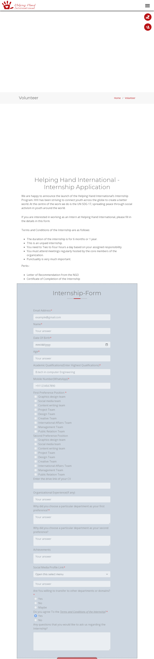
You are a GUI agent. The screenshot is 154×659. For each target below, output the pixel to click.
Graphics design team (51, 404)
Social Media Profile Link (49, 575)
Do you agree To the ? (70, 619)
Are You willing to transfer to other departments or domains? (71, 600)
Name (37, 332)
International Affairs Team (55, 430)
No (40, 611)
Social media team (49, 408)
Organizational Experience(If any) (54, 500)
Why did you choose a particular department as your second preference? (70, 537)
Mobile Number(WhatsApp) (51, 386)
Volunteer (130, 98)
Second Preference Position (50, 443)
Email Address (42, 318)
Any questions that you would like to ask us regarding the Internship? (69, 634)
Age (36, 359)
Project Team (46, 417)
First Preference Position (50, 400)
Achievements (42, 557)
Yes (40, 606)
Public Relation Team (51, 439)
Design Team (46, 421)
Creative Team (47, 426)
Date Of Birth (42, 345)
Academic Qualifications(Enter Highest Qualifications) (67, 373)
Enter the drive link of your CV (52, 486)
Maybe (42, 615)
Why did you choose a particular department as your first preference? (69, 516)
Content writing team (51, 413)
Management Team (50, 434)
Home (117, 98)
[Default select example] (72, 582)
